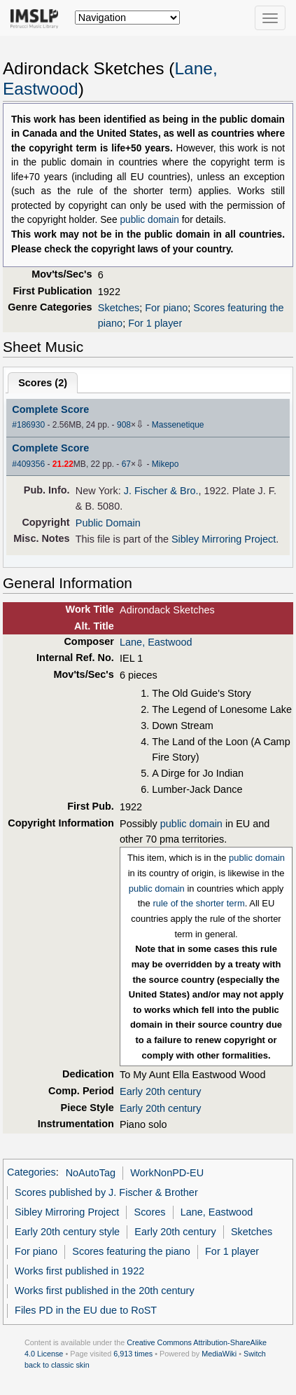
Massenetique (178, 425)
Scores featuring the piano (131, 1251)
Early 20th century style (67, 1231)
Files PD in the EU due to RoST (86, 1310)
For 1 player (155, 323)
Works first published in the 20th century (105, 1290)
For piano (166, 307)
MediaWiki (219, 1353)
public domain (149, 220)
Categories (31, 1172)
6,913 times (133, 1353)
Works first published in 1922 (79, 1271)
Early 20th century (160, 1091)
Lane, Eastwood (156, 642)
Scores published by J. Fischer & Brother (106, 1192)
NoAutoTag (90, 1172)
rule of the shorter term (198, 903)
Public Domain (108, 523)
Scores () (42, 382)
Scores (150, 1212)
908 (124, 425)
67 (126, 464)
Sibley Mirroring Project (223, 539)
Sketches (118, 307)
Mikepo (165, 464)
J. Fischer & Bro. (161, 490)
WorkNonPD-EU (167, 1172)
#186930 (28, 425)
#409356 (28, 464)
